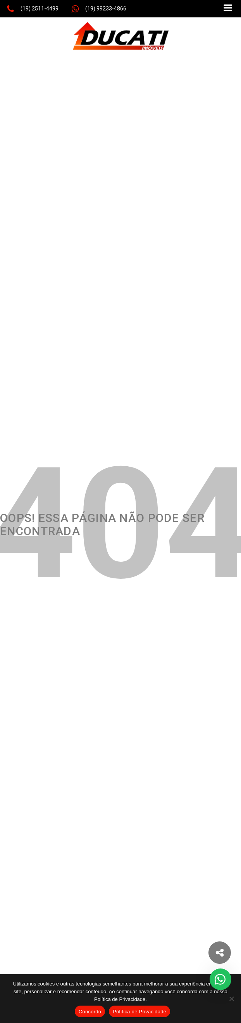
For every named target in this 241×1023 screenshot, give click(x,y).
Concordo (90, 1011)
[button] (32, 9)
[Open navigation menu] (227, 8)
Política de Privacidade (139, 1011)
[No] (231, 999)
